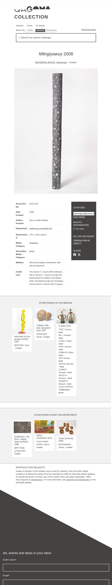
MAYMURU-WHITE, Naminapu (51, 62)
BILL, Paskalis (65, 335)
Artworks (19, 26)
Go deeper (40, 26)
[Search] (56, 37)
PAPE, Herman (65, 347)
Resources (51, 30)
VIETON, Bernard (66, 364)
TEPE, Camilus (65, 330)
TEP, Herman (64, 358)
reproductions (37, 480)
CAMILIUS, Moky (66, 352)
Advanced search (88, 30)
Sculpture (33, 243)
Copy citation (79, 217)
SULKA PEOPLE (66, 387)
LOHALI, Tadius (65, 341)
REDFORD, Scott (21, 345)
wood (31, 251)
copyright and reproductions (78, 480)
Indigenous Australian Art (40, 228)
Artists (29, 26)
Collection (31, 16)
